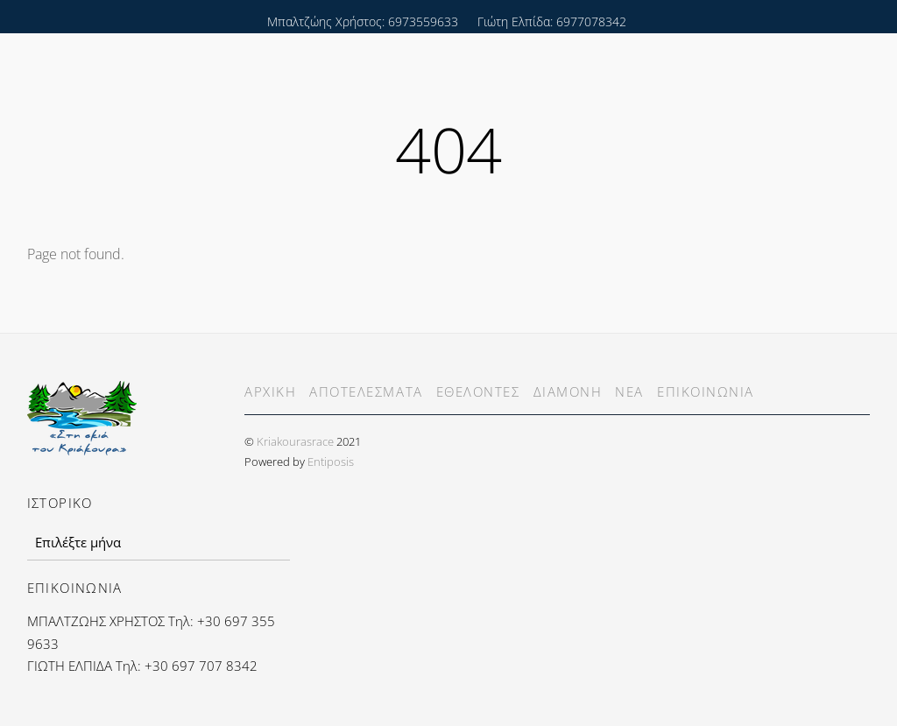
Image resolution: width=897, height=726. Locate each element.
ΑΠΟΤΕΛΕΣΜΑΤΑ (365, 391)
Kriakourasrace (295, 441)
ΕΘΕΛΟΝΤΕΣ (478, 391)
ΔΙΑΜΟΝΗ (568, 391)
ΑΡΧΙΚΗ (270, 391)
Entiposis (330, 461)
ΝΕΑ (629, 391)
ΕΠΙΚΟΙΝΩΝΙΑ (705, 391)
